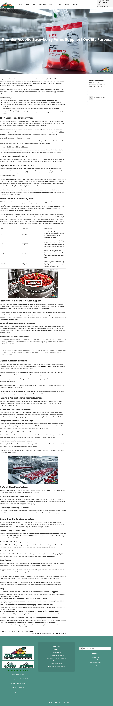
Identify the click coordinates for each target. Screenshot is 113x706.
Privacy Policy (95, 660)
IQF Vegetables (56, 652)
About (28, 4)
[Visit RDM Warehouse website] (26, 664)
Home (21, 4)
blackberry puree (45, 366)
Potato (51, 4)
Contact (75, 4)
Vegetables (42, 4)
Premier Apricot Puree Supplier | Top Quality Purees (16, 631)
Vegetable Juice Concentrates (56, 658)
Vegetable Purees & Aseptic (56, 666)
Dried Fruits (56, 661)
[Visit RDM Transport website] (10, 664)
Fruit (34, 4)
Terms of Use (95, 657)
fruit (40, 83)
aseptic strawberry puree (38, 81)
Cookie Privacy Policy (94, 663)
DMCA (95, 665)
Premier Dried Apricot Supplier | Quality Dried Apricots (48, 633)
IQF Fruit (56, 650)
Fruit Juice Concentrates (56, 655)
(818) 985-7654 (98, 87)
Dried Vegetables (56, 664)
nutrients (9, 152)
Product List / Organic (63, 4)
